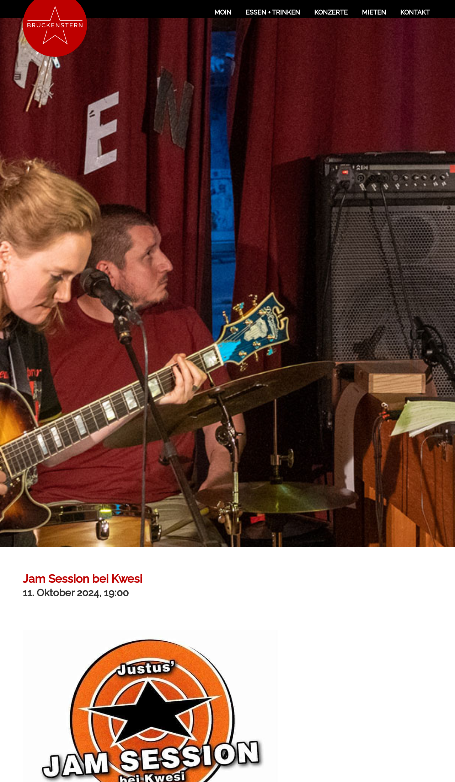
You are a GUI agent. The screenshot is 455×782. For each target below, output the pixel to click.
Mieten (374, 12)
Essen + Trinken (273, 12)
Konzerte (331, 12)
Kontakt (415, 12)
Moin (222, 12)
